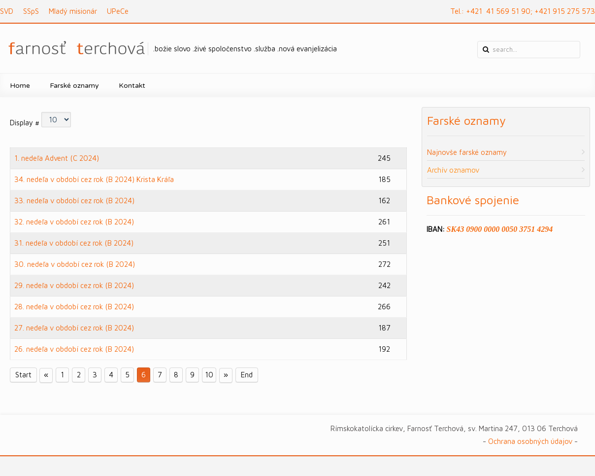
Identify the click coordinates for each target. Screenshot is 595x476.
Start (23, 375)
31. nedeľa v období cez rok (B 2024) (73, 243)
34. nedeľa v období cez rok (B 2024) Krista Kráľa (94, 179)
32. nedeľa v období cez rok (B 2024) (74, 222)
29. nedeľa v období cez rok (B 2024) (74, 285)
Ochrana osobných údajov (530, 441)
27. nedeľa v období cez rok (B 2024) (74, 328)
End (247, 375)
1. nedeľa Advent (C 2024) (56, 158)
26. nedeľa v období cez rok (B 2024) (74, 349)
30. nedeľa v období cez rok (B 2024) (74, 264)
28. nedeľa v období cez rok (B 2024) (74, 306)
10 (209, 375)
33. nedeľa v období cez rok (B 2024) (74, 200)
